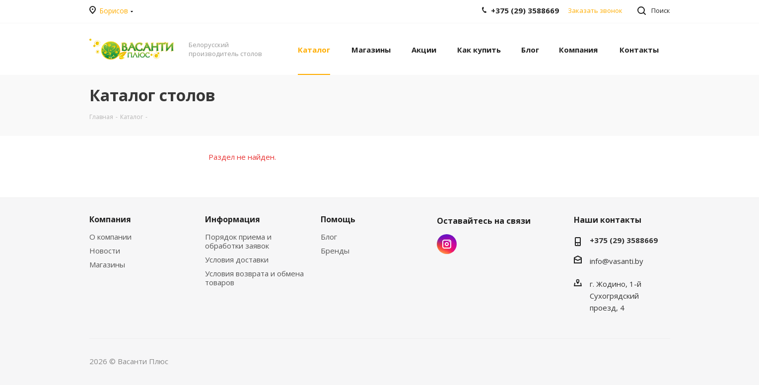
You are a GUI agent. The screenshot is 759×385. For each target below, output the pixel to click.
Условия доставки (237, 259)
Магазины (107, 264)
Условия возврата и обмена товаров (254, 277)
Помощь (338, 219)
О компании (110, 237)
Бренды (335, 251)
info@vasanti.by (616, 261)
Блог (329, 237)
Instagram (447, 244)
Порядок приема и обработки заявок (238, 241)
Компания (110, 219)
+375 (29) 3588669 (624, 240)
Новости (104, 251)
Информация (232, 219)
